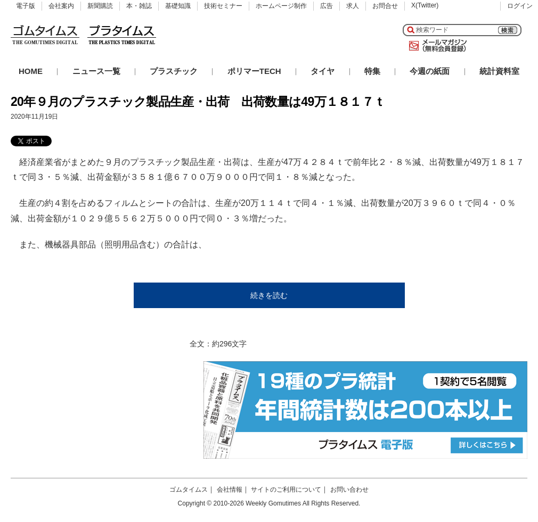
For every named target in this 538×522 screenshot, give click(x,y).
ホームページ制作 (281, 6)
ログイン (520, 6)
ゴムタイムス (188, 489)
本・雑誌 (139, 6)
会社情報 (229, 489)
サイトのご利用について (286, 489)
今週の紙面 (430, 71)
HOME (31, 71)
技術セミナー (223, 6)
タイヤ (323, 71)
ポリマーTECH (254, 71)
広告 (326, 6)
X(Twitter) (424, 5)
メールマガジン (435, 46)
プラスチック (174, 71)
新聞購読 (100, 6)
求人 (352, 6)
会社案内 (61, 6)
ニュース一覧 (96, 71)
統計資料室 (499, 71)
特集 (372, 71)
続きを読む (269, 295)
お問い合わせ (349, 489)
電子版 (25, 6)
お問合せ (385, 6)
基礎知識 (178, 6)
